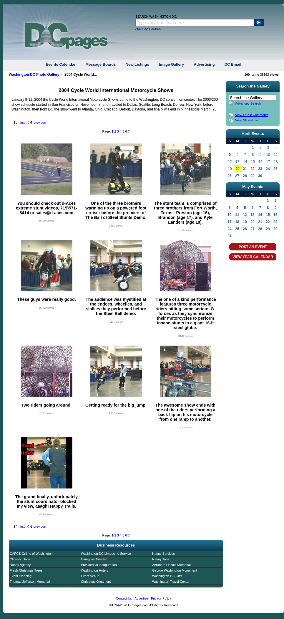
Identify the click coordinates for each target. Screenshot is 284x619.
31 (229, 236)
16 (275, 215)
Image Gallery (171, 64)
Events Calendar (61, 64)
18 (237, 222)
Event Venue (90, 576)
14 (260, 215)
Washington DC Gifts (167, 576)
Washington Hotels (94, 570)
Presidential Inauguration (99, 565)
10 (229, 215)
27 (237, 176)
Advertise (141, 598)
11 (237, 215)
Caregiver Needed (94, 559)
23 (260, 169)
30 (260, 176)
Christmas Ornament (96, 581)
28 (245, 176)
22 (252, 169)
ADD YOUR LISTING (148, 28)
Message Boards (100, 64)
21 (245, 169)
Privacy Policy (161, 598)
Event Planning (20, 576)
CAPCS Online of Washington (31, 553)
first (22, 122)
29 (252, 176)
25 (275, 169)
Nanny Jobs (160, 559)
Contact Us (124, 598)
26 (229, 176)
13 (252, 215)
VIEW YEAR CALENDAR (252, 257)
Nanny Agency (20, 565)
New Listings (137, 64)
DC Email (233, 64)
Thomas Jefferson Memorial (30, 581)
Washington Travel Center (171, 581)
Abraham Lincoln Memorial (171, 565)
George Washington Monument (174, 570)
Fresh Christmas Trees (26, 570)
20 (237, 169)
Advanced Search (248, 103)
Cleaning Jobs (20, 559)
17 (229, 222)
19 (245, 222)
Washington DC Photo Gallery (34, 74)
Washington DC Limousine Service (106, 553)
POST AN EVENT (253, 247)
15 (268, 215)
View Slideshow (246, 120)
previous (40, 122)
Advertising (204, 64)
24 (268, 169)
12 (245, 215)
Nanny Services (163, 553)
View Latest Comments (251, 115)
